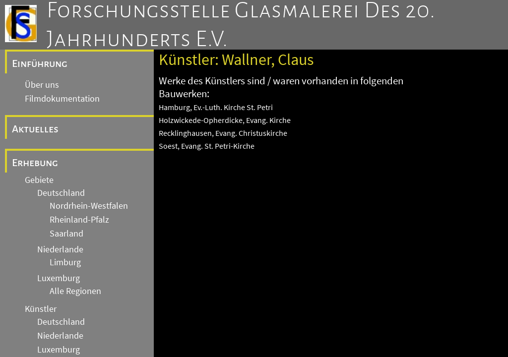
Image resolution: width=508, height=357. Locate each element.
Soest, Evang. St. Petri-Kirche (206, 146)
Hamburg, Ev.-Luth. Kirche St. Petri (216, 107)
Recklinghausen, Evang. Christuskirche (223, 133)
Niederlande (60, 249)
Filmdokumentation (62, 98)
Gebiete (39, 180)
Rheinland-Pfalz (79, 219)
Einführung (39, 63)
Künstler (41, 308)
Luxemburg (58, 278)
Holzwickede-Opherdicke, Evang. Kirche (225, 120)
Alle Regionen (75, 291)
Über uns (42, 84)
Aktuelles (35, 128)
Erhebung (35, 162)
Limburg (65, 262)
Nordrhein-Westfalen (89, 205)
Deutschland (61, 192)
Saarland (66, 233)
